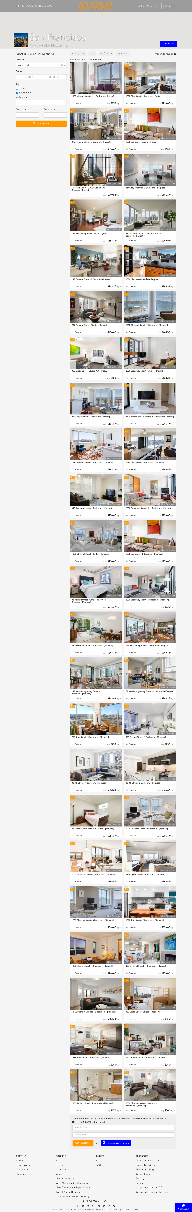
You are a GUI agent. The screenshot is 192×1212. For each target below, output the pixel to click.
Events (59, 1165)
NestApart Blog (145, 1170)
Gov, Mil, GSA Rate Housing (72, 1183)
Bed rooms (21, 110)
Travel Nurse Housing (68, 1192)
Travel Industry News (148, 1161)
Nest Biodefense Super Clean (73, 1188)
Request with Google (116, 1142)
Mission (143, 6)
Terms (139, 1183)
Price (92, 54)
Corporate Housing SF (149, 1188)
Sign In (155, 6)
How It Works (23, 1165)
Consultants (143, 1174)
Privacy (140, 1179)
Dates (19, 71)
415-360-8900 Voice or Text (96, 1201)
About (19, 1161)
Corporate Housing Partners (152, 1192)
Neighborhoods (65, 1179)
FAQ (98, 1165)
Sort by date (78, 54)
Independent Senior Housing (72, 1196)
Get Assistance (83, 1143)
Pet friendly (106, 54)
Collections (22, 1170)
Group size (49, 110)
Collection (21, 97)
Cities (59, 1174)
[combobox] (46, 65)
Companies (62, 1170)
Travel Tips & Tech (146, 1165)
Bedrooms (122, 54)
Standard (21, 1174)
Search (168, 6)
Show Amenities (41, 123)
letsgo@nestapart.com (152, 1119)
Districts (20, 60)
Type (18, 84)
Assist (59, 1161)
